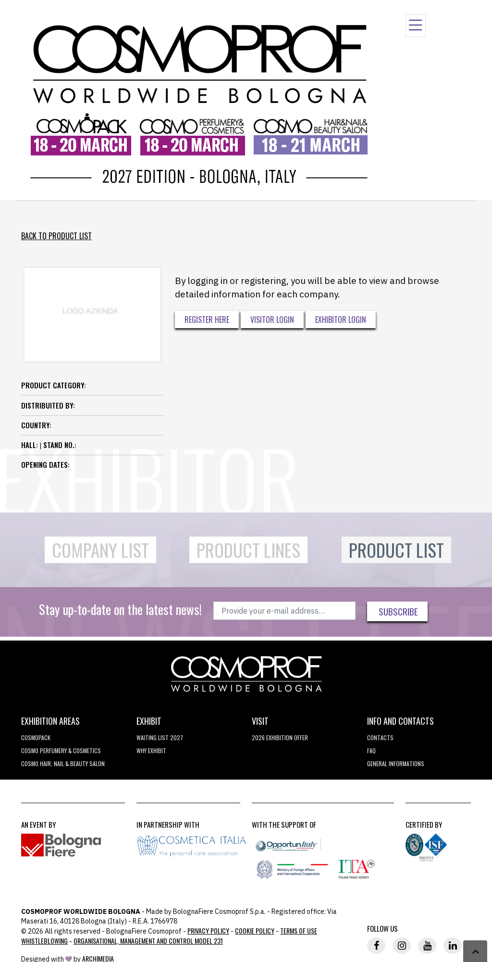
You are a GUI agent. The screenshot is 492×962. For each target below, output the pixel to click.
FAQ (371, 750)
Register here (206, 319)
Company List (100, 550)
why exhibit (151, 750)
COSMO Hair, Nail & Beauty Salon (63, 763)
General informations (395, 763)
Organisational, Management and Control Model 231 (148, 941)
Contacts (380, 737)
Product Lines (248, 550)
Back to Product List (56, 236)
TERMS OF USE (298, 930)
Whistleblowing (44, 941)
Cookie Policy (254, 930)
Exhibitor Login (340, 319)
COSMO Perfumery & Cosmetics (61, 750)
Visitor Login (272, 319)
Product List (396, 550)
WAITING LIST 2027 (159, 737)
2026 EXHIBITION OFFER (280, 737)
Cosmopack (35, 737)
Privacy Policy (208, 930)
